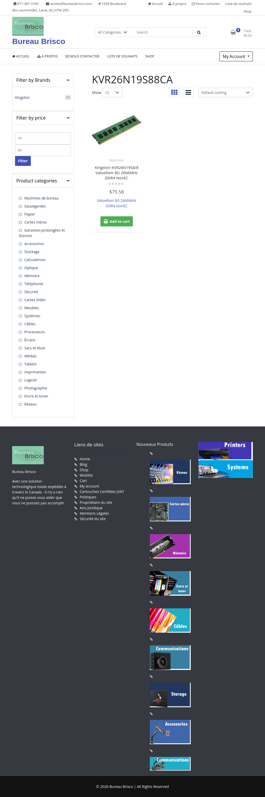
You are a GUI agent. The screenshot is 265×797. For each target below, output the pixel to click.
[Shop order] (225, 92)
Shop (248, 11)
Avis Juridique (91, 507)
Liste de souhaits (238, 3)
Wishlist (86, 475)
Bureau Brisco (38, 41)
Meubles (31, 307)
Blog (83, 464)
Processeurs (34, 331)
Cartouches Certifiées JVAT (102, 491)
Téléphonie (33, 283)
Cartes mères (35, 222)
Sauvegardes (35, 206)
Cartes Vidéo (35, 299)
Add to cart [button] (120, 221)
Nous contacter (206, 3)
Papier (29, 214)
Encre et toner (36, 396)
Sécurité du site (93, 518)
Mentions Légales (94, 513)
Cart (83, 480)
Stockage (31, 251)
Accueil (155, 3)
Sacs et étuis (34, 347)
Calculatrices (35, 259)
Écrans (29, 339)
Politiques (88, 497)
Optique (31, 267)
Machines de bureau (41, 198)
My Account (234, 56)
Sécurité (31, 291)
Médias (30, 355)
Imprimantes (35, 372)
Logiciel (30, 380)
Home (85, 458)
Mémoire (116, 160)
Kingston (22, 97)
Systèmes (32, 315)
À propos (177, 3)
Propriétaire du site (96, 502)
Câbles (29, 323)
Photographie (35, 388)
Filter (23, 160)
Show (96, 92)
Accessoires (34, 243)
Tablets (30, 363)
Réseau (30, 404)
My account (89, 486)
